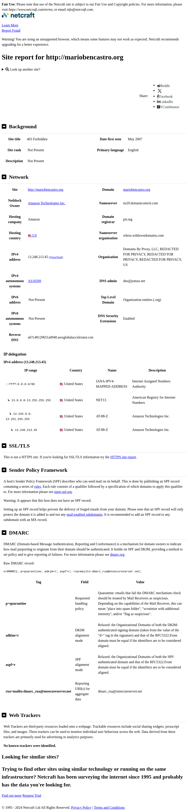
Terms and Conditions (109, 807)
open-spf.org (63, 492)
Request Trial (32, 795)
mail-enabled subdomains (85, 514)
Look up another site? (22, 69)
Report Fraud (11, 30)
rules (37, 486)
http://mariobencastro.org (45, 189)
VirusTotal (56, 257)
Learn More (10, 25)
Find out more (12, 795)
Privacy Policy (81, 807)
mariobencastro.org (136, 189)
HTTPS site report (123, 457)
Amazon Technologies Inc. (46, 203)
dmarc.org (117, 554)
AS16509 (34, 281)
